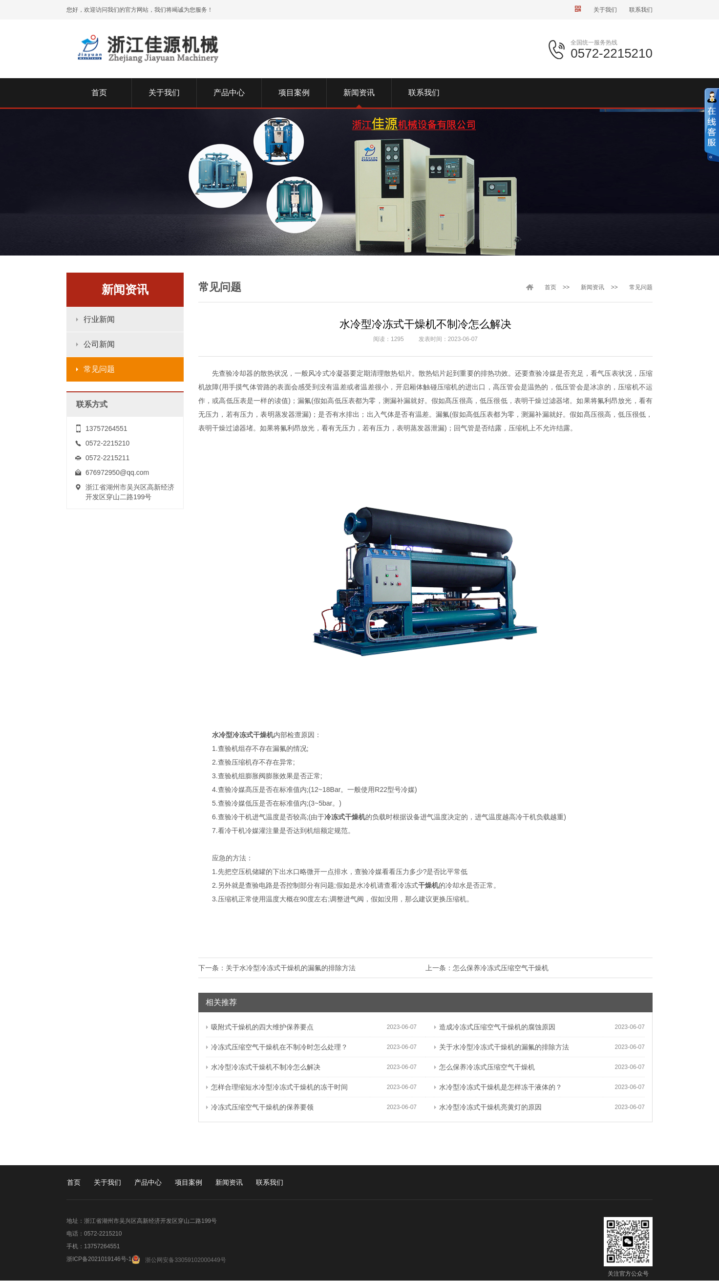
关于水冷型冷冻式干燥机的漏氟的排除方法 (291, 968)
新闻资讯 (592, 287)
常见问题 (99, 369)
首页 (550, 287)
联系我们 (641, 9)
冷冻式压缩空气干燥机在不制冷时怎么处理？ (277, 1047)
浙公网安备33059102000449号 (185, 1260)
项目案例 (188, 1182)
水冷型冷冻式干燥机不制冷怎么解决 (263, 1067)
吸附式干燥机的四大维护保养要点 (260, 1027)
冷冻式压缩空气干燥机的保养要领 (260, 1107)
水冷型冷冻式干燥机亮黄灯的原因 (488, 1107)
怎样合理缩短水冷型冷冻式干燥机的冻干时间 (277, 1087)
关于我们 (605, 9)
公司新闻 (99, 344)
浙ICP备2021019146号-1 (98, 1259)
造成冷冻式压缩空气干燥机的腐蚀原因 (494, 1027)
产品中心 (148, 1182)
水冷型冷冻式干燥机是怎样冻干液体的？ (498, 1087)
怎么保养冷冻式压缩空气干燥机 (501, 968)
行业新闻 (99, 319)
